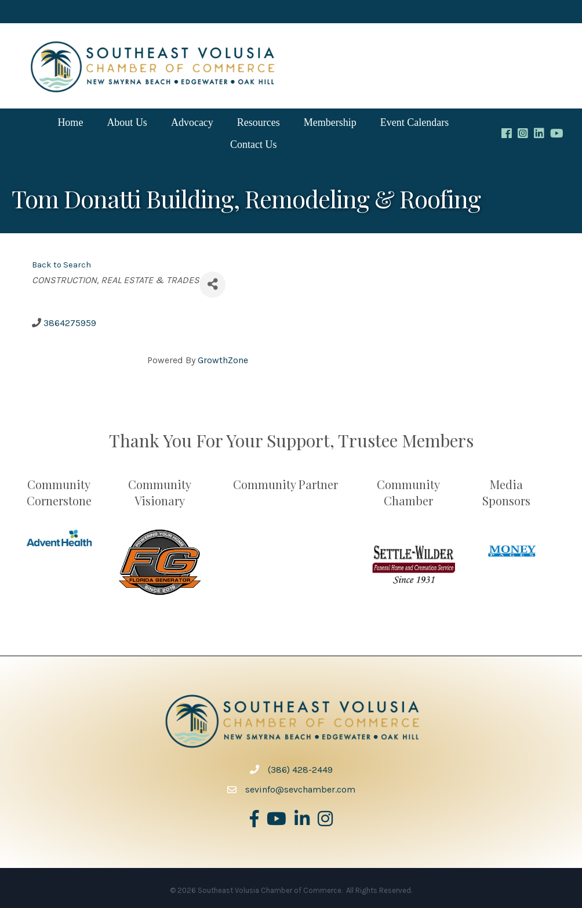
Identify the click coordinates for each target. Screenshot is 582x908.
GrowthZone (223, 360)
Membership (330, 122)
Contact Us (253, 144)
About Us (127, 122)
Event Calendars (414, 122)
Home (70, 122)
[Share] (212, 285)
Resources (258, 122)
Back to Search (61, 265)
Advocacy (192, 122)
